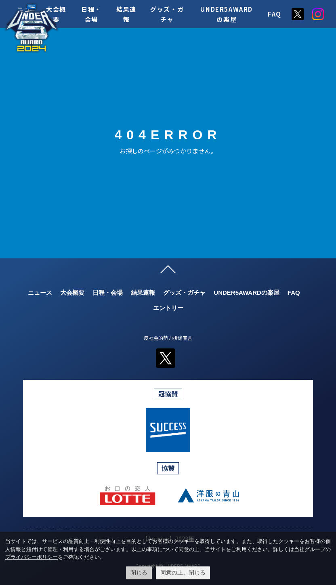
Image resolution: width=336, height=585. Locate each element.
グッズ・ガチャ (184, 292)
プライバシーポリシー (31, 557)
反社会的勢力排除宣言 (168, 337)
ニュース (40, 292)
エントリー (168, 307)
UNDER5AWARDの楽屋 (246, 292)
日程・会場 (107, 292)
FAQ (274, 14)
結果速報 (143, 292)
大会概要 (72, 292)
